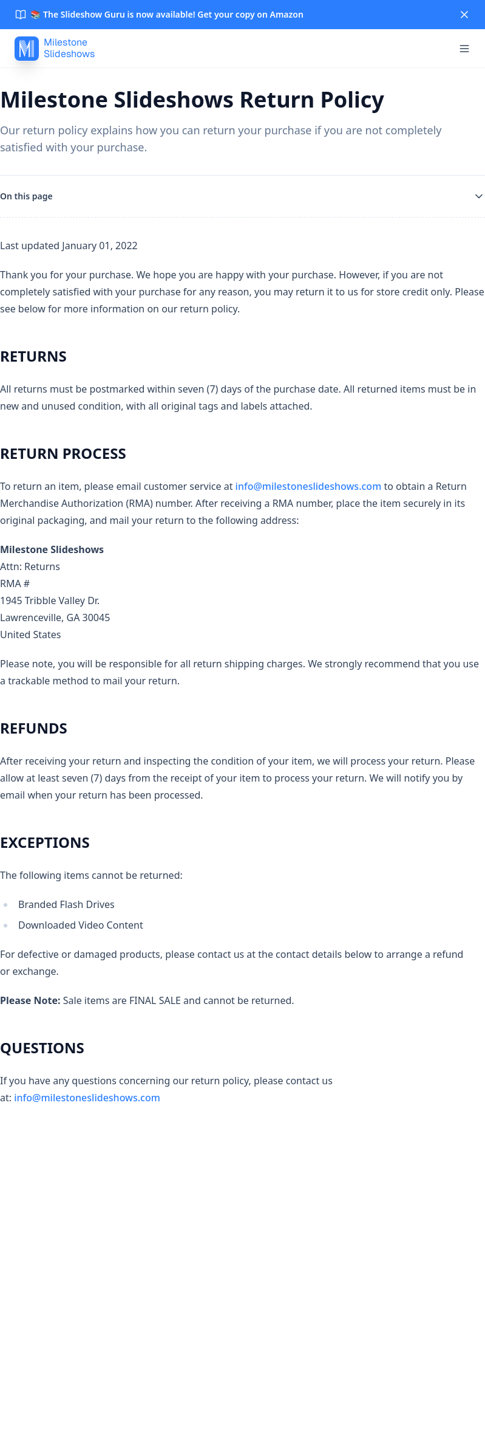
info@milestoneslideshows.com (309, 486)
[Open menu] (464, 48)
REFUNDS (33, 728)
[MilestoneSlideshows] (55, 48)
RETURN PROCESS (63, 453)
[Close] (464, 14)
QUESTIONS (42, 1047)
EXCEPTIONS (45, 842)
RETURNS (33, 356)
